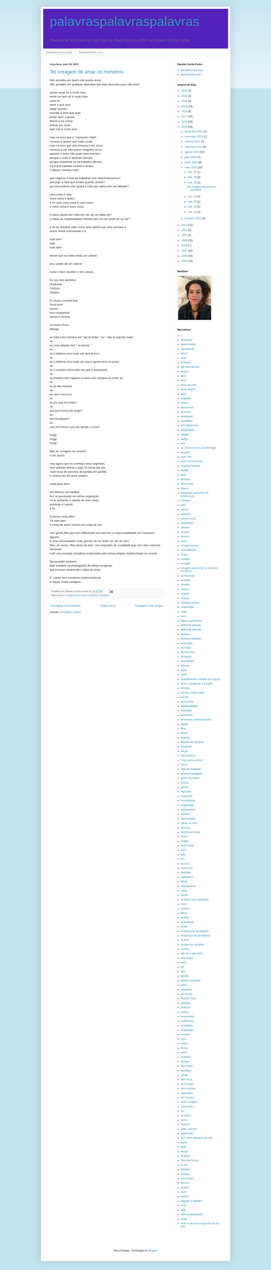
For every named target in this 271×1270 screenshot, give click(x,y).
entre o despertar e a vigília (197, 683)
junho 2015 (191, 162)
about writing (188, 344)
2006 (184, 255)
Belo (183, 474)
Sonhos (185, 1124)
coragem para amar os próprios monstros (87, 595)
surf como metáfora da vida (197, 1137)
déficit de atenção (191, 629)
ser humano (188, 1097)
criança (185, 598)
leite (183, 854)
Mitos (184, 913)
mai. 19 (192, 206)
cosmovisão (188, 575)
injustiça (185, 827)
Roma (184, 1048)
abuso (184, 353)
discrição (186, 647)
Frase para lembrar (192, 760)
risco (183, 1039)
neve (183, 962)
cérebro (185, 536)
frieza (184, 764)
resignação (187, 1030)
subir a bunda (189, 1129)
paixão (184, 975)
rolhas (184, 1043)
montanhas (187, 922)
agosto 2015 (192, 152)
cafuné (185, 509)
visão (184, 1219)
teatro (184, 1142)
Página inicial (108, 605)
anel (183, 394)
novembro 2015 (194, 136)
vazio (184, 1191)
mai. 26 (192, 182)
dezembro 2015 (194, 131)
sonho (184, 1120)
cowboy (185, 584)
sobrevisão (187, 1106)
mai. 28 (192, 177)
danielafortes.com (91, 52)
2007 (184, 250)
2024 (184, 96)
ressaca (185, 1034)
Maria (184, 881)
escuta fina (187, 701)
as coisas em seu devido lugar (198, 447)
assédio (185, 452)
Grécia (184, 782)
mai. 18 (192, 212)
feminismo (187, 715)
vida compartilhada (192, 1214)
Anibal (184, 402)
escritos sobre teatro (193, 692)
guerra (184, 787)
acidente (186, 362)
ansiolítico (186, 420)
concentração (189, 550)
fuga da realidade (191, 769)
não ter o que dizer (192, 953)
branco (185, 488)
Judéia (184, 841)
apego (184, 439)
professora (187, 1020)
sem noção (187, 1084)
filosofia (185, 737)
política (185, 1012)
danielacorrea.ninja (59, 52)
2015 (184, 126)
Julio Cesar (187, 845)
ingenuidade (188, 818)
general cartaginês (192, 773)
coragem (186, 563)
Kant (183, 850)
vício (183, 1205)
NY (182, 967)
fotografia (186, 746)
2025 (184, 90)
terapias (185, 1155)
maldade (186, 872)
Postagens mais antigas (149, 605)
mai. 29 (192, 172)
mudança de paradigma (194, 931)
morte (184, 926)
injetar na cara (189, 823)
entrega (185, 688)
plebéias (186, 1003)
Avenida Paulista (190, 465)
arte (183, 443)
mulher (185, 940)
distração (186, 656)
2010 (184, 235)
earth (184, 674)
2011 (184, 230)
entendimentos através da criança (200, 679)
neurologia (187, 958)
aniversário (187, 407)
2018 (184, 111)
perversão (186, 994)
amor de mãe (188, 384)
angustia (186, 398)
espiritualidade (189, 706)
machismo (187, 868)
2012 (184, 225)
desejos (185, 634)
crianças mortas (190, 602)
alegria (185, 371)
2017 (184, 116)
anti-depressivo (190, 425)
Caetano (186, 500)
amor (184, 380)
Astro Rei (186, 456)
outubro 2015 (192, 141)
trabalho (185, 1169)
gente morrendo (190, 778)
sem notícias (188, 1088)
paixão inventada (191, 980)
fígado (184, 724)
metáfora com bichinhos (195, 899)
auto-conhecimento (192, 461)
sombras (186, 1115)
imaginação (187, 805)
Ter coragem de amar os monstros (87, 72)
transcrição (187, 1178)
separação (187, 1093)
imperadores (188, 809)
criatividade (187, 607)
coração (185, 559)
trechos (185, 1182)
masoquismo (188, 886)
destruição (187, 643)
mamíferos (187, 877)
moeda (185, 917)
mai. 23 (192, 196)
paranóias (186, 989)
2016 (184, 121)
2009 (184, 240)
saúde (184, 1075)
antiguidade (187, 429)
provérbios (187, 1025)
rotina (184, 1052)
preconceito (187, 1016)
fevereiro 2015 (193, 218)
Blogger (152, 1250)
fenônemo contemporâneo (196, 719)
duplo (184, 670)
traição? (185, 1174)
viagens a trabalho (191, 1200)
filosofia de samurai (192, 742)
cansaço (186, 514)
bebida (185, 470)
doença (185, 665)
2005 (184, 261)
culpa (184, 611)
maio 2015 (190, 167)
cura (183, 616)
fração (184, 751)
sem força (186, 1079)
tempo (184, 1151)
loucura (185, 863)
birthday (185, 479)
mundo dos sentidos (192, 944)
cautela (185, 532)
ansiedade (187, 416)
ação (183, 358)
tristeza (185, 1187)
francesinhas (188, 755)
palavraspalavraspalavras (124, 21)
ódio (183, 971)
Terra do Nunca (190, 1160)
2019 (184, 106)
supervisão (187, 1133)
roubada (185, 1056)
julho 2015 (190, 157)
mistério (185, 908)
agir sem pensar (190, 366)
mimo (184, 904)
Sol (182, 1110)
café (183, 504)
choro (184, 541)
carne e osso (188, 518)
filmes (184, 733)
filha (183, 728)
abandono (186, 339)
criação (185, 593)
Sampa (185, 1061)
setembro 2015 (193, 146)
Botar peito (187, 483)
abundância (187, 349)
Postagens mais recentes (66, 605)
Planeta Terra (188, 998)
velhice (185, 1196)
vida (183, 1210)
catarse (185, 527)
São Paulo (187, 1065)
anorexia (186, 411)
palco (184, 985)
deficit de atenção (191, 625)
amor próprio (188, 389)
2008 (184, 245)
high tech (186, 791)
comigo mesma (190, 545)
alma (183, 375)
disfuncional (188, 652)
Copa (184, 554)
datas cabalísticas (191, 620)
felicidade (186, 710)
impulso (185, 814)
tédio (183, 1146)
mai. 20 (192, 201)
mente (184, 895)
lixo (183, 859)
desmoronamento (191, 638)
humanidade (188, 800)
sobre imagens (189, 1101)
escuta (184, 697)
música (185, 949)
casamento (187, 523)
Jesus (184, 836)
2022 (184, 101)
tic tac (184, 1165)
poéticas (186, 1007)
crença (185, 589)
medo (184, 890)
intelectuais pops (190, 832)
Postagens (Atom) (70, 612)
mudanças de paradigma (195, 935)
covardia (186, 580)
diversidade (187, 661)
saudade (186, 1070)
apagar (185, 434)
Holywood (186, 796)
